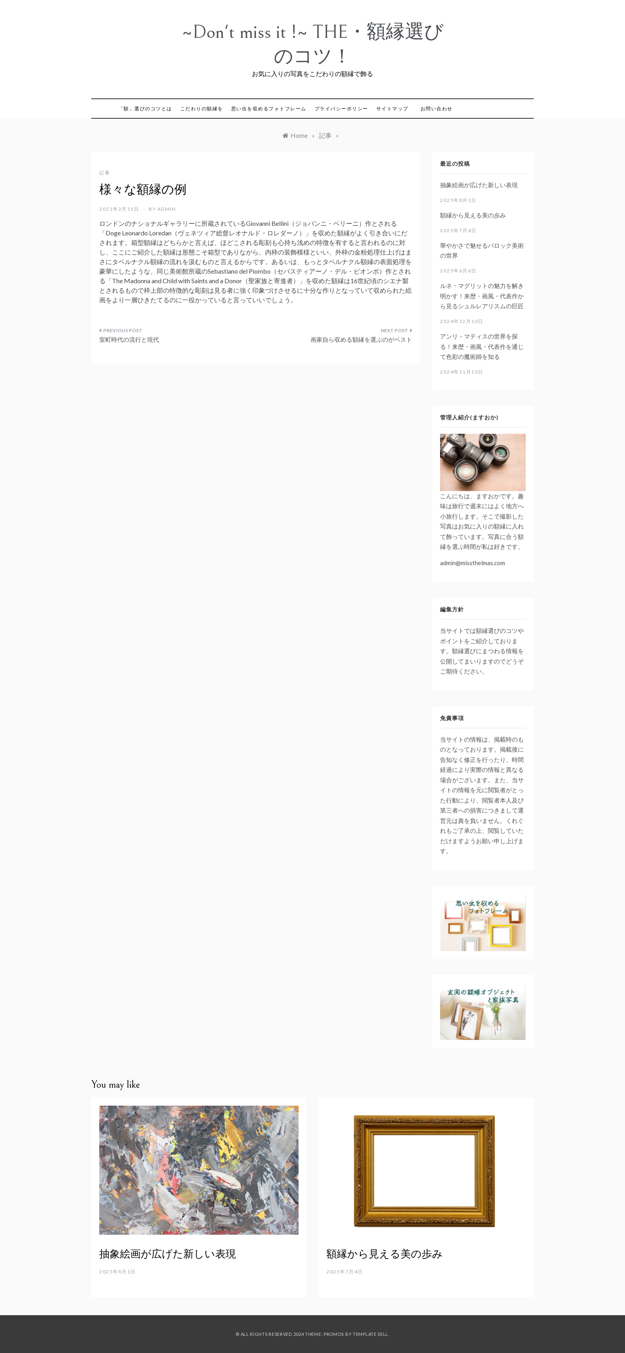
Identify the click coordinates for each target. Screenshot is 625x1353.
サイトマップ (392, 109)
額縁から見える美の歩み (473, 215)
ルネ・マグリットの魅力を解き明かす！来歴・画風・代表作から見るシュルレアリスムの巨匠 (482, 295)
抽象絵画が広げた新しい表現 (479, 184)
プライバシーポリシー (341, 109)
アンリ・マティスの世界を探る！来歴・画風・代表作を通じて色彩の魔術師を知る (482, 346)
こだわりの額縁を (201, 109)
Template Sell (370, 1334)
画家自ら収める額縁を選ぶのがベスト (361, 339)
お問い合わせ (437, 109)
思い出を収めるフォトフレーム (269, 109)
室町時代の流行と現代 (129, 339)
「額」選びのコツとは (145, 109)
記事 (104, 173)
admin (166, 209)
